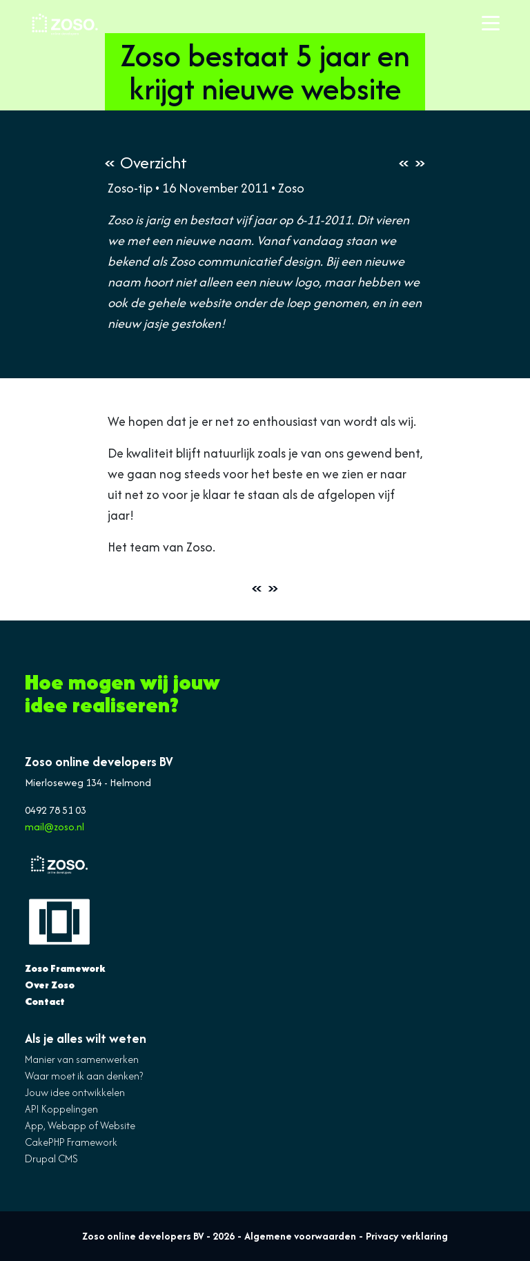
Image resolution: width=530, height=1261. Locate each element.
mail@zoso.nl (54, 826)
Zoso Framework (65, 968)
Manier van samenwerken (82, 1059)
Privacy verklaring (407, 1236)
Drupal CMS (51, 1158)
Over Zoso (50, 984)
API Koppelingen (61, 1109)
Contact (45, 1001)
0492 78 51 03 (55, 810)
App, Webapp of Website (80, 1125)
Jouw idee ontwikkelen (75, 1092)
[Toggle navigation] (490, 24)
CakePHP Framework (71, 1142)
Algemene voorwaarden (300, 1236)
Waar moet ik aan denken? (84, 1075)
